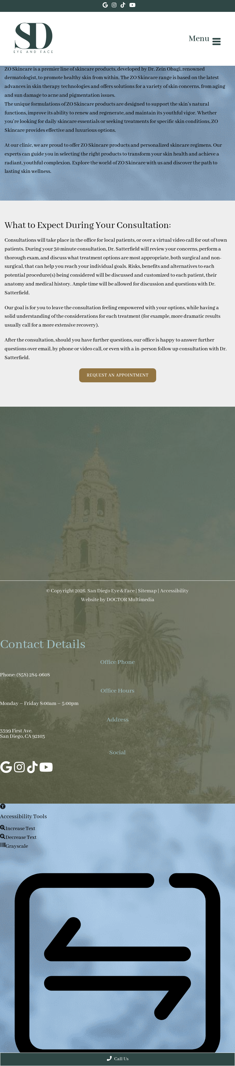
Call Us (117, 1059)
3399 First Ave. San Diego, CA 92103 (22, 733)
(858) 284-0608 (33, 675)
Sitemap (147, 591)
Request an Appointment (118, 375)
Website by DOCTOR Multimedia (117, 600)
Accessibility (174, 591)
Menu (199, 39)
